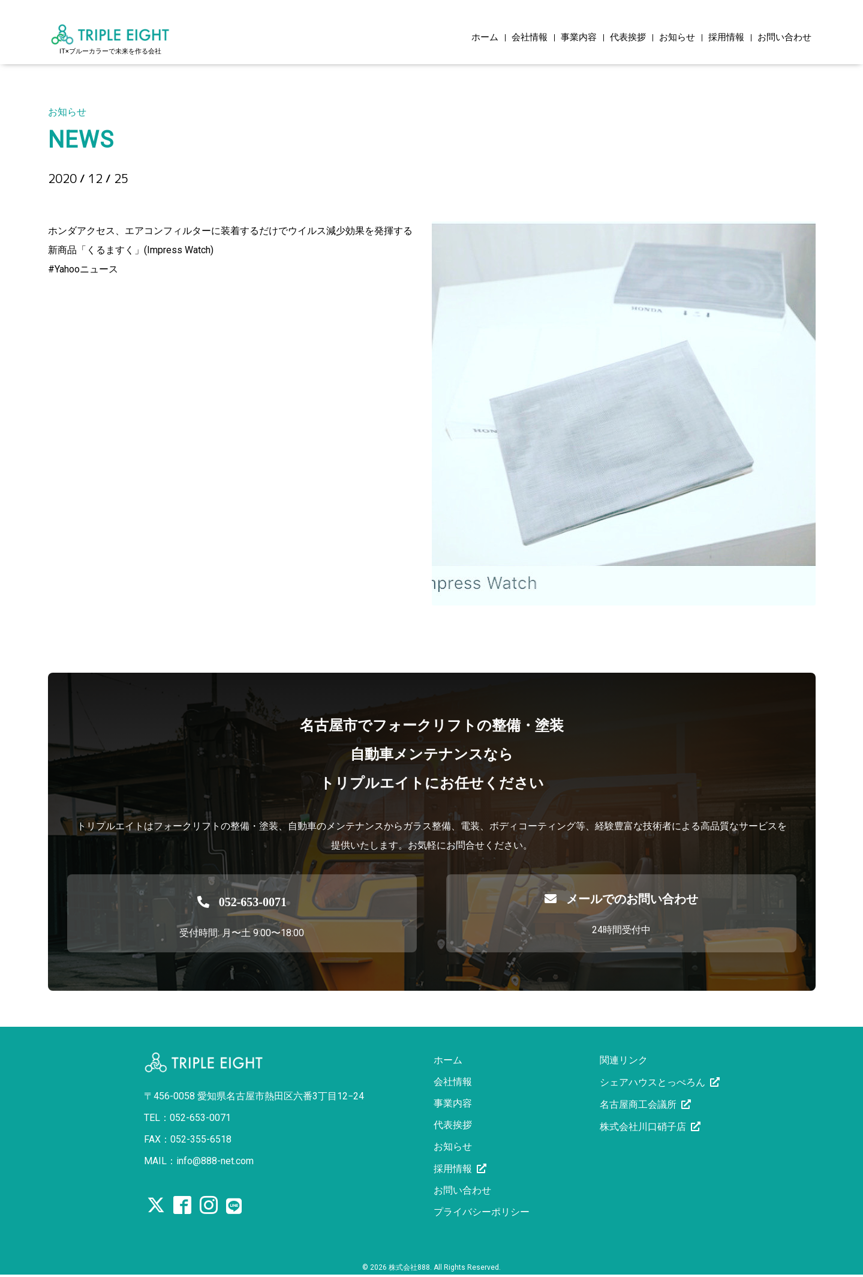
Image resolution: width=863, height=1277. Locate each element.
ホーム (484, 37)
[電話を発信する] (242, 899)
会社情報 (530, 37)
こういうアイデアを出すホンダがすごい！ (204, 199)
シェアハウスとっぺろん (652, 1082)
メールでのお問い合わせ (621, 899)
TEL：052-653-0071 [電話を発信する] (187, 1117)
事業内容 (579, 37)
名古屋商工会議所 (638, 1104)
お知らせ (677, 37)
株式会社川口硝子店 (643, 1126)
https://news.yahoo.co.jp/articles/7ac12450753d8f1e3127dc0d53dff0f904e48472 (222, 288)
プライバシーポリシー (482, 1212)
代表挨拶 (628, 37)
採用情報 (726, 37)
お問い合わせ (784, 37)
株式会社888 (409, 1267)
